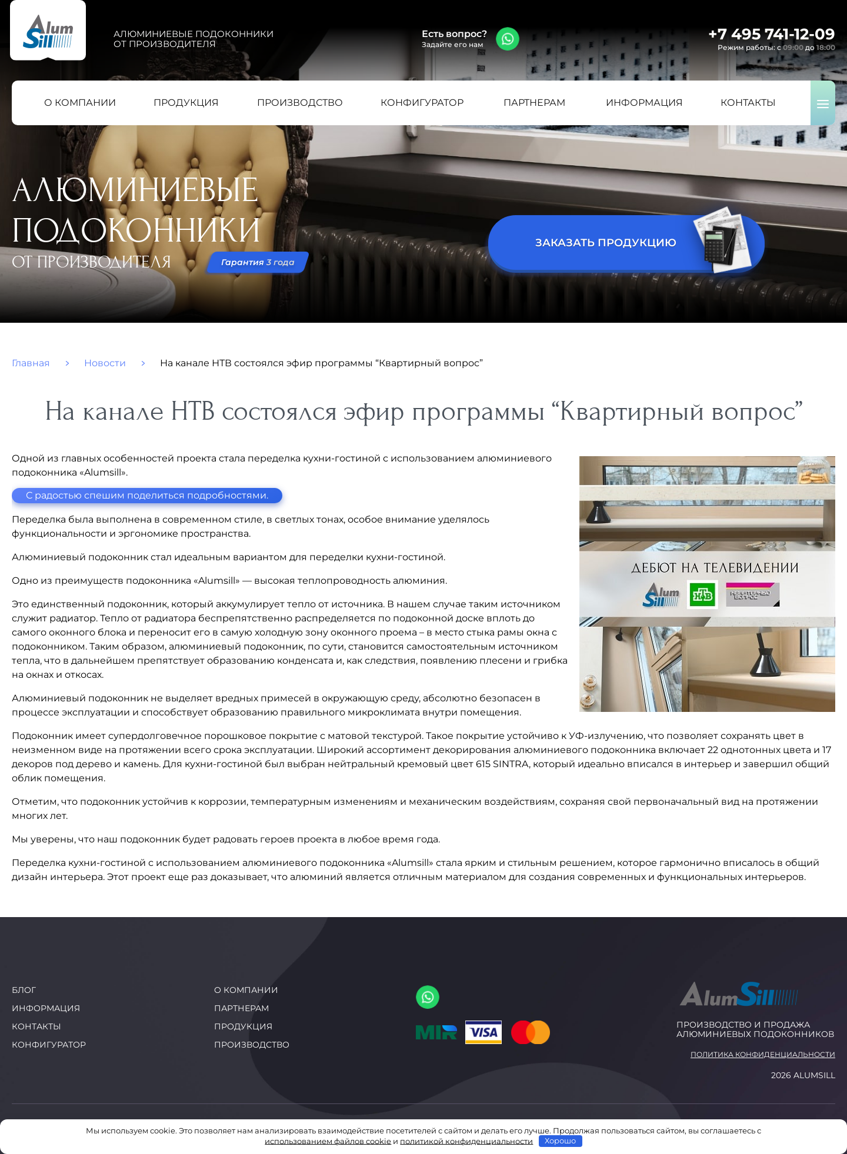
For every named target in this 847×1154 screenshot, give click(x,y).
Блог (24, 990)
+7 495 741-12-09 (771, 34)
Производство (251, 1044)
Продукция (243, 1026)
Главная (31, 363)
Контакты (36, 1026)
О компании (246, 990)
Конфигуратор (49, 1044)
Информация (46, 1008)
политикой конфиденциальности (466, 1140)
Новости (105, 363)
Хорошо (560, 1140)
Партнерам (241, 1008)
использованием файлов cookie (328, 1140)
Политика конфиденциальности (763, 1055)
